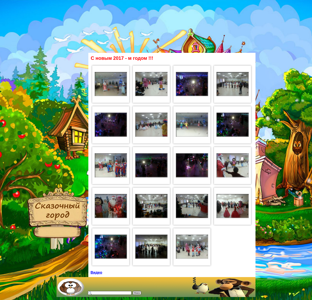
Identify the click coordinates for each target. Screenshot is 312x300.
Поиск (137, 293)
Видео (96, 272)
